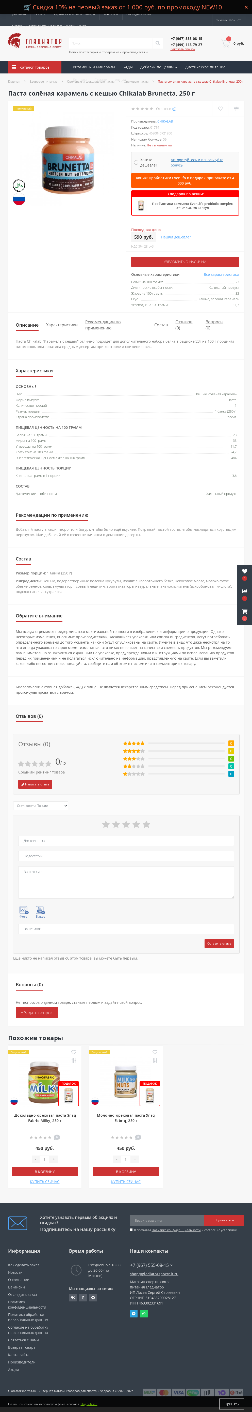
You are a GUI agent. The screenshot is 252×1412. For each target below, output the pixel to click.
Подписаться (224, 1220)
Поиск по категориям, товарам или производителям (108, 52)
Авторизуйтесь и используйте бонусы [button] (197, 162)
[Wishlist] (220, 108)
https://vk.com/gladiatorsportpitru (73, 1297)
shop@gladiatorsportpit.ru (154, 1273)
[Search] (157, 43)
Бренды (80, 79)
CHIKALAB (165, 121)
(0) (174, 108)
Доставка (19, 14)
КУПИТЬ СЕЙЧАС (44, 1181)
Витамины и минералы (94, 67)
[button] (244, 615)
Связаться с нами (23, 1340)
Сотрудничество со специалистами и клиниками (49, 26)
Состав (161, 325)
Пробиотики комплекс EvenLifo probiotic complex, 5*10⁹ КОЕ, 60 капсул (192, 205)
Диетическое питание (205, 67)
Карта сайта (18, 1354)
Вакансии (16, 1287)
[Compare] (236, 108)
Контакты (111, 14)
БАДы (128, 67)
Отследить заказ (138, 14)
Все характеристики (221, 274)
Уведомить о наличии (185, 261)
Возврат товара (22, 1347)
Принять (232, 1404)
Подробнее (89, 1404)
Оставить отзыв (219, 943)
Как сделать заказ (23, 1265)
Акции (120, 79)
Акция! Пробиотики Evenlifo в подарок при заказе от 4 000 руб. (185, 180)
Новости (15, 1272)
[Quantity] (44, 1159)
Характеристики (62, 325)
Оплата (40, 14)
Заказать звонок (183, 49)
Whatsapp (143, 1313)
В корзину (45, 1171)
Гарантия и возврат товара (74, 14)
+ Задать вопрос (37, 1012)
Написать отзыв (35, 784)
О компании (18, 1279)
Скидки (100, 79)
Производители (22, 1362)
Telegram (134, 1313)
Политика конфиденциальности (176, 1230)
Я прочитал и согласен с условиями (185, 1230)
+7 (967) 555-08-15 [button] (151, 1265)
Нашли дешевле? (176, 237)
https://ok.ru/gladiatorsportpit (83, 1297)
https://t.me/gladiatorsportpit (93, 1297)
